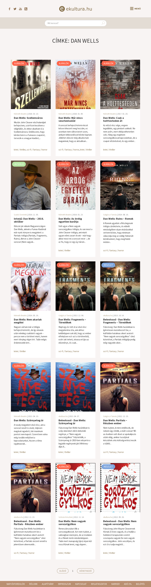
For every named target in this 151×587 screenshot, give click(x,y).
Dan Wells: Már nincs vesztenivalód (71, 119)
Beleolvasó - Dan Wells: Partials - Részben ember (28, 522)
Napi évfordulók (15, 584)
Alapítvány (48, 584)
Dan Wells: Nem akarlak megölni (28, 321)
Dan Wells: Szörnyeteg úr (29, 420)
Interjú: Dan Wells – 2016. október (29, 220)
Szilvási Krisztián (65, 517)
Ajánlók (19, 63)
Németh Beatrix (20, 113)
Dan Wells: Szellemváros (28, 118)
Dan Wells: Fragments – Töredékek (72, 321)
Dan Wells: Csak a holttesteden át (113, 119)
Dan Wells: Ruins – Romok (118, 218)
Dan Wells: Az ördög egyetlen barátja (70, 220)
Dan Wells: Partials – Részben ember (115, 422)
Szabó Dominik (20, 214)
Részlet (108, 264)
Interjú (19, 164)
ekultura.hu (107, 315)
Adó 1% (128, 584)
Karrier (115, 584)
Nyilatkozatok (99, 584)
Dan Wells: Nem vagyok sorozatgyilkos (72, 522)
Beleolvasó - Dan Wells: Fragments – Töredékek (117, 321)
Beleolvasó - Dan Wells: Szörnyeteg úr (72, 422)
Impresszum (64, 584)
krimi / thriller (20, 149)
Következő (85, 570)
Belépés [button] (140, 584)
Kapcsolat (81, 584)
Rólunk (33, 584)
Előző (62, 570)
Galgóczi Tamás (110, 214)
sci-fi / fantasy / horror (37, 149)
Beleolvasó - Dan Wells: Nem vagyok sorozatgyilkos (119, 522)
